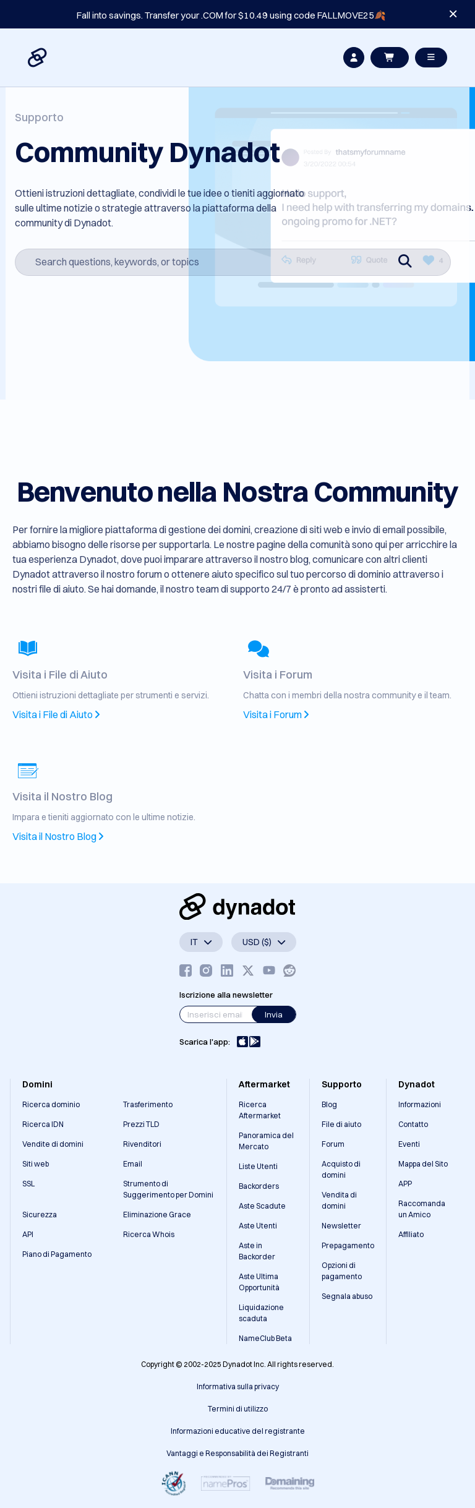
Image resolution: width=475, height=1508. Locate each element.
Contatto (413, 1124)
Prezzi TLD (141, 1124)
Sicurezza (39, 1214)
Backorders (259, 1186)
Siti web (35, 1163)
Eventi (409, 1144)
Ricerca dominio (51, 1104)
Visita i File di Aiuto (56, 714)
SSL (28, 1183)
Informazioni (419, 1104)
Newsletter (341, 1225)
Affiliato (411, 1234)
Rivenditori (142, 1144)
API (27, 1234)
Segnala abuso (347, 1296)
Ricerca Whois (148, 1234)
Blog (329, 1104)
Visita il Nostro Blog (57, 836)
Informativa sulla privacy (238, 1386)
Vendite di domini (52, 1144)
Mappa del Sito (423, 1163)
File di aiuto (341, 1124)
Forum (333, 1144)
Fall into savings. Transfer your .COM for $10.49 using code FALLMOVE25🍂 (231, 15)
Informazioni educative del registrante (238, 1431)
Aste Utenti (258, 1225)
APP (405, 1183)
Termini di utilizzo (238, 1408)
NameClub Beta (265, 1338)
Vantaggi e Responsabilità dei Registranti (237, 1453)
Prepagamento (348, 1245)
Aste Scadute (262, 1205)
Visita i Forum (276, 714)
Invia (274, 1014)
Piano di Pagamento (57, 1254)
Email (132, 1163)
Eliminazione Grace (157, 1214)
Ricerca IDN (43, 1124)
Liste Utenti (258, 1166)
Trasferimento (148, 1104)
